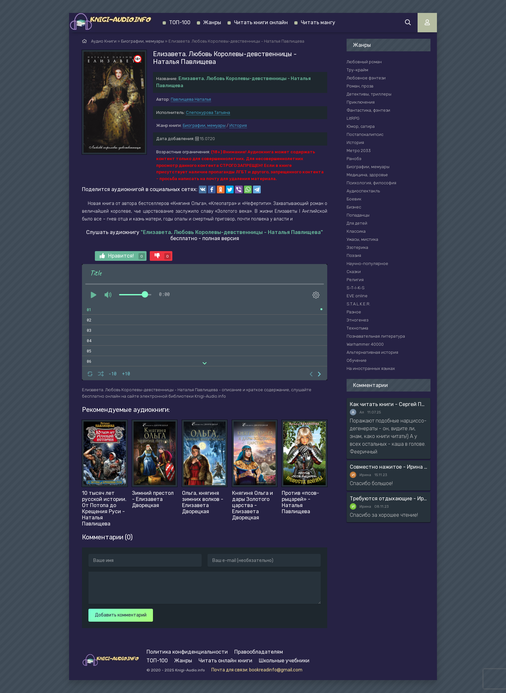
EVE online (357, 295)
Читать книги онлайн (261, 22)
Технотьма (357, 328)
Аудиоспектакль (363, 191)
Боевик (354, 199)
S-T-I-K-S (356, 287)
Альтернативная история (372, 352)
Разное (354, 312)
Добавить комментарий (121, 615)
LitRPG (353, 118)
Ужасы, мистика (362, 239)
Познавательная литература (376, 336)
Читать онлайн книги (225, 660)
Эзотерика (357, 247)
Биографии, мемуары (204, 125)
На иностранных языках (371, 368)
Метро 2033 (359, 150)
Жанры (212, 22)
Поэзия (354, 255)
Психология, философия (371, 182)
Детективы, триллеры (369, 94)
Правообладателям (258, 652)
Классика (356, 231)
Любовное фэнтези (366, 78)
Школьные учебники (284, 660)
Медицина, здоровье (367, 174)
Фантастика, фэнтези (368, 110)
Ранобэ (354, 158)
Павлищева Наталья (191, 99)
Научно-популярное (367, 263)
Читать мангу (318, 22)
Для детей (357, 223)
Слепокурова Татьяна (208, 112)
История (238, 125)
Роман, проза (360, 86)
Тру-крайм (357, 69)
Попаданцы (358, 215)
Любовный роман (364, 61)
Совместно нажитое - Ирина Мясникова (388, 467)
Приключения (361, 102)
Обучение (357, 360)
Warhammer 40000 (365, 344)
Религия (355, 279)
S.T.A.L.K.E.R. (358, 303)
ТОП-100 (179, 22)
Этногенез (357, 320)
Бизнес (354, 207)
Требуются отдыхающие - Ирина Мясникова (388, 498)
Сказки (354, 271)
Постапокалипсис (365, 134)
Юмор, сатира (361, 126)
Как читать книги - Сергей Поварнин (388, 404)
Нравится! (122, 256)
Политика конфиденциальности (187, 652)
